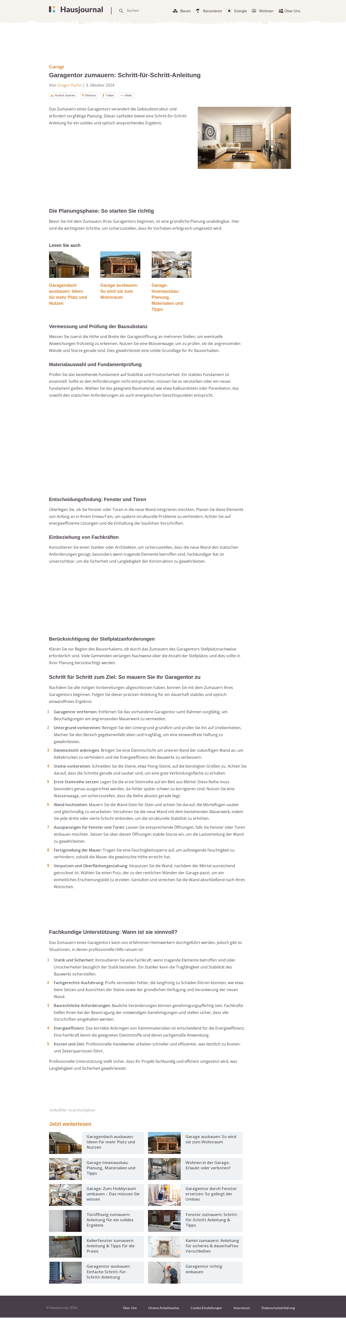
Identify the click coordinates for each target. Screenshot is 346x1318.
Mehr (135, 95)
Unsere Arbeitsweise (163, 1308)
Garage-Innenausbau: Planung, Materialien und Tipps (167, 297)
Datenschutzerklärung (278, 1308)
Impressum (242, 1308)
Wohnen (266, 10)
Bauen (185, 10)
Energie (240, 10)
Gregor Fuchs (69, 85)
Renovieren (212, 10)
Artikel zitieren (65, 95)
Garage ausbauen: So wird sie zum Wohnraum (119, 291)
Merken (94, 95)
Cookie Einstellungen (206, 1308)
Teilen (115, 95)
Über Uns (292, 10)
